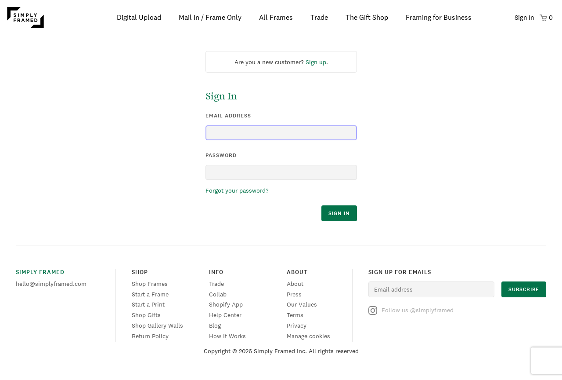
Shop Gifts (146, 315)
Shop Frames (150, 284)
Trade (319, 17)
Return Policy (150, 336)
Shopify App (226, 304)
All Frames (276, 17)
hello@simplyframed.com (51, 284)
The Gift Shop (367, 17)
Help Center (225, 315)
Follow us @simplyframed (411, 310)
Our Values (302, 304)
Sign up (316, 62)
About (295, 284)
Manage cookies (308, 336)
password (221, 155)
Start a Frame (150, 294)
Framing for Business (439, 17)
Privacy (296, 325)
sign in (339, 213)
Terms (295, 315)
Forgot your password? (237, 190)
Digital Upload (139, 17)
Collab (218, 294)
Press (294, 294)
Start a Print (148, 304)
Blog (215, 325)
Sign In (524, 17)
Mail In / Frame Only (210, 17)
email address (228, 115)
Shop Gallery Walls (157, 325)
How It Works (227, 336)
